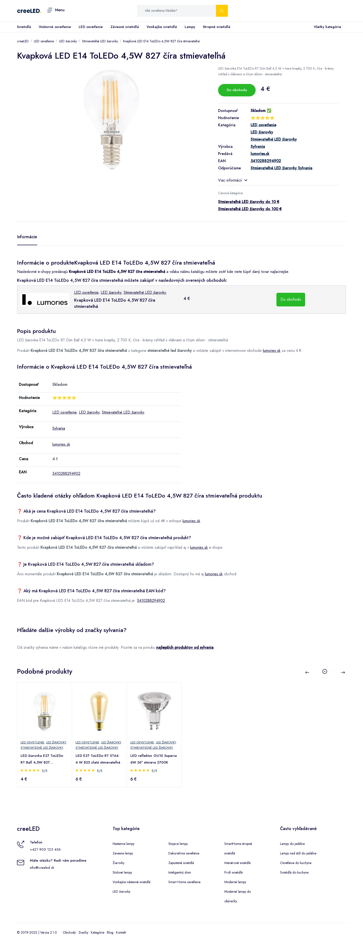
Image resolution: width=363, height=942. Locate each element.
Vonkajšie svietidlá (162, 26)
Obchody (69, 932)
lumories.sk (271, 350)
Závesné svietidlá (124, 26)
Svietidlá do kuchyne (294, 872)
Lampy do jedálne (292, 843)
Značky (83, 932)
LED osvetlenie (91, 26)
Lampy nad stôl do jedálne (298, 853)
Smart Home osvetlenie (184, 882)
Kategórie (97, 932)
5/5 (45, 770)
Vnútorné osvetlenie (55, 26)
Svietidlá (24, 26)
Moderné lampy (235, 882)
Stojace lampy (178, 843)
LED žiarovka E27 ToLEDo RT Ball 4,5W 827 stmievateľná (42, 759)
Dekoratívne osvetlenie (183, 853)
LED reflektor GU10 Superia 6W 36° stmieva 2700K (154, 759)
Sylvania (58, 428)
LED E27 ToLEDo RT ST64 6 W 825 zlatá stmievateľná (98, 759)
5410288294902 (66, 473)
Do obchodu (237, 90)
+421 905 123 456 (45, 849)
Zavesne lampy (123, 853)
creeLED (28, 11)
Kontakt (121, 932)
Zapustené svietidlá (181, 862)
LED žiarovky (68, 41)
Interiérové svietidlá (237, 862)
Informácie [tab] (27, 237)
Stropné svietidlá (216, 26)
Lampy (190, 26)
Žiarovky (118, 862)
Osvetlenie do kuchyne (295, 862)
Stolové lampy (122, 872)
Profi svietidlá (233, 872)
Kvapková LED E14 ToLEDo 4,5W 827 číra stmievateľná (161, 41)
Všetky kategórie (326, 27)
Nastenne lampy (123, 843)
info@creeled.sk (42, 867)
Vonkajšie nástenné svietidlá (131, 882)
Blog (110, 932)
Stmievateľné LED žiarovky (100, 41)
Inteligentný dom (179, 872)
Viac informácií (232, 180)
